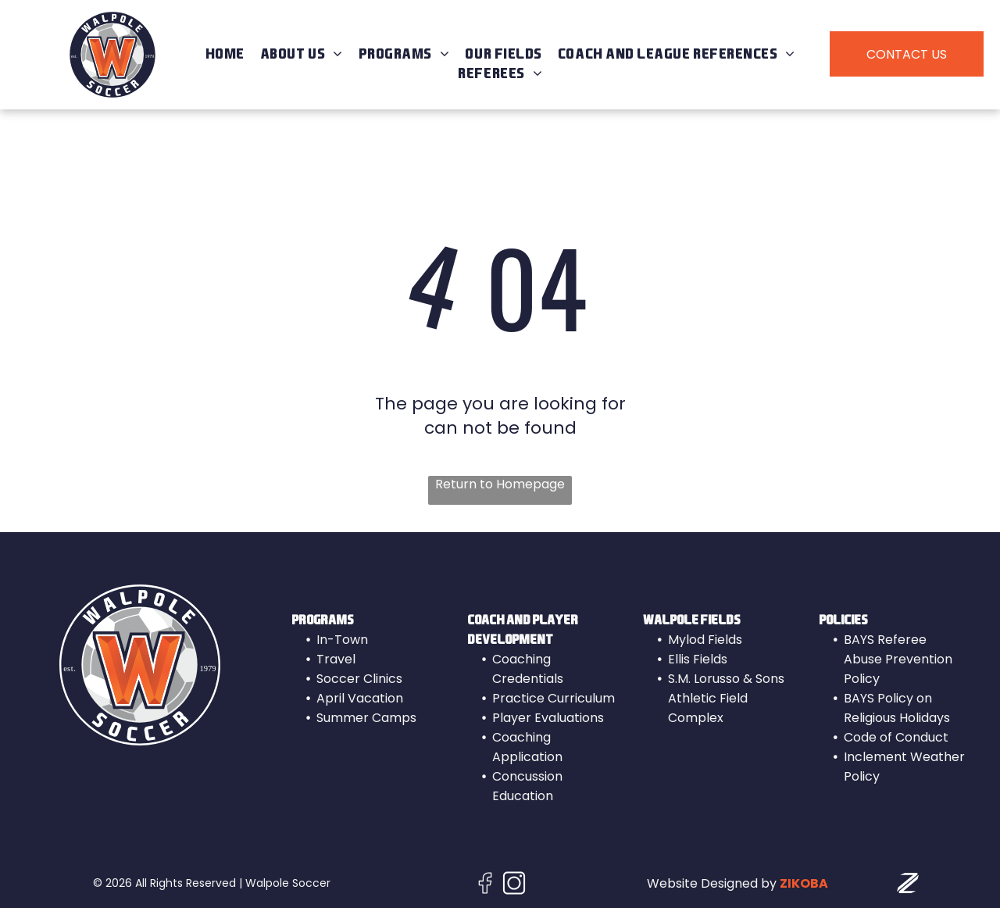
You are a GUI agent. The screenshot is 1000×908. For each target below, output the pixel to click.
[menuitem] (225, 54)
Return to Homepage (500, 484)
